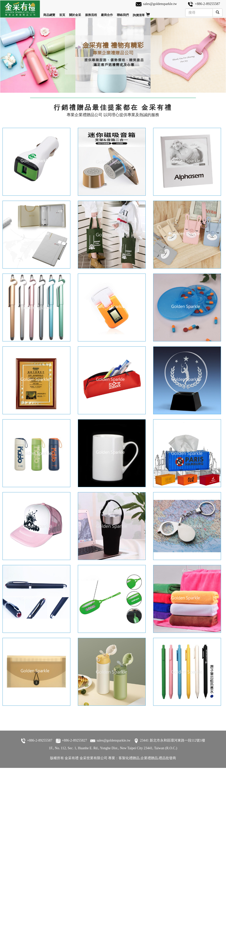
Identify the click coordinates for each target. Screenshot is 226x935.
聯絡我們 (123, 13)
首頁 (62, 13)
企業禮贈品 (149, 766)
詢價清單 (141, 13)
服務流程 (91, 13)
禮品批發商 (167, 766)
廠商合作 (107, 13)
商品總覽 (49, 13)
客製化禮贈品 (129, 766)
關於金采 (75, 13)
